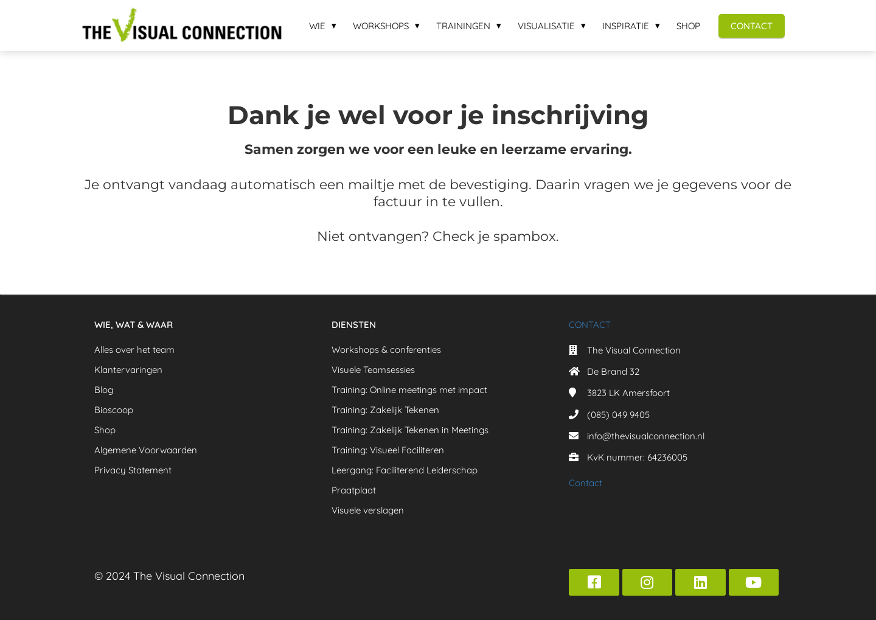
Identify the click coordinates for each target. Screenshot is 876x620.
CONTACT (590, 324)
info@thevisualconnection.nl (645, 436)
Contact (585, 483)
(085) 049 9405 (618, 414)
